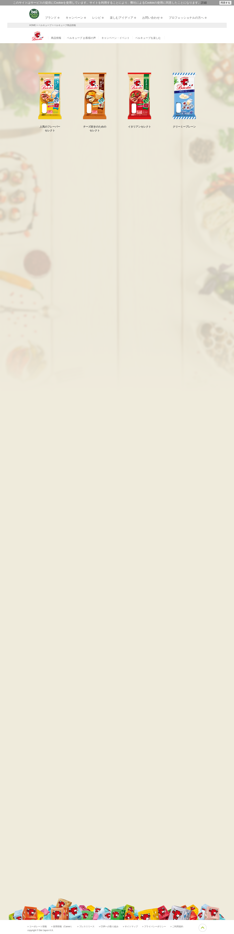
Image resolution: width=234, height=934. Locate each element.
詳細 (204, 2)
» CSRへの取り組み (108, 926)
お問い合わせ (151, 17)
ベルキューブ (45, 25)
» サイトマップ (130, 926)
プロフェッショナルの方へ (186, 17)
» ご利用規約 (176, 926)
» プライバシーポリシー (154, 926)
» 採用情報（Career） (62, 926)
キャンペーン (74, 17)
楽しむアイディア (121, 17)
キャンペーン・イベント (115, 37)
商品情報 (56, 37)
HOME (32, 25)
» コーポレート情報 (37, 926)
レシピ (96, 17)
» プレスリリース (86, 926)
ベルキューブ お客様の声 (81, 37)
